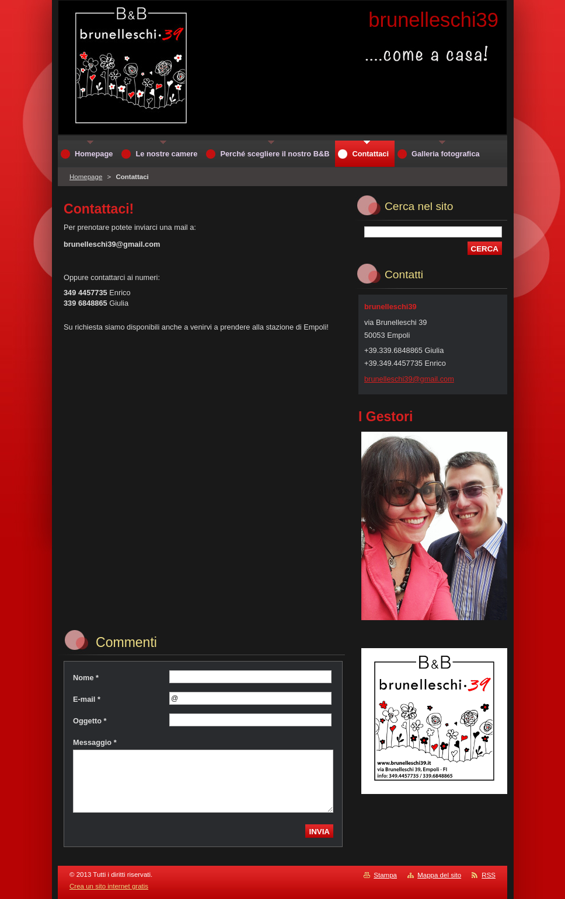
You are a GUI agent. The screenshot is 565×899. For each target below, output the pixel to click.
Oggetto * (90, 720)
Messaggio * (95, 742)
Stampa (385, 875)
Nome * (86, 677)
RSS (489, 875)
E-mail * (86, 699)
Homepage (85, 176)
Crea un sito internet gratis (108, 886)
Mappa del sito (439, 875)
